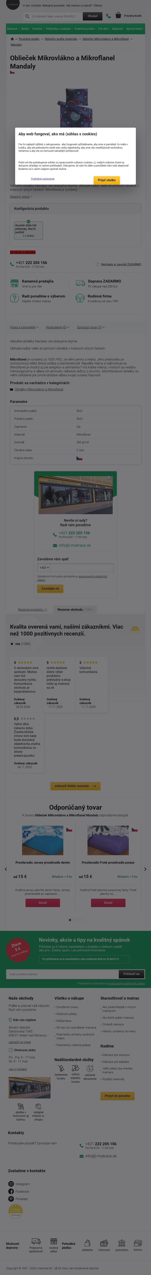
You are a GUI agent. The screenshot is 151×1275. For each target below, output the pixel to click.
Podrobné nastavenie (42, 178)
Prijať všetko (107, 180)
